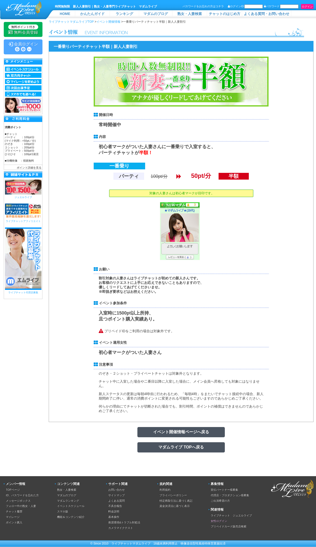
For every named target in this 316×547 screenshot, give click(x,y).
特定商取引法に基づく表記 (175, 500)
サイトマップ (116, 495)
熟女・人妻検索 (189, 14)
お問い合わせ (116, 489)
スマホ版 (62, 511)
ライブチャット (121, 543)
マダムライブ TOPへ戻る (181, 447)
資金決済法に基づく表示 (174, 505)
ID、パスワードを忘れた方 (22, 495)
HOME (65, 14)
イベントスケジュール (70, 505)
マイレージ (12, 516)
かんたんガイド (92, 14)
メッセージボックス (18, 500)
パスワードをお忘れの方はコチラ (203, 6)
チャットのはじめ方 (224, 14)
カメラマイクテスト (120, 527)
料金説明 (113, 511)
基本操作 (113, 516)
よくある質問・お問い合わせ (266, 14)
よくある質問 (116, 500)
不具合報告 (115, 505)
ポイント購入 (14, 522)
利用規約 (164, 489)
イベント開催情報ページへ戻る (181, 432)
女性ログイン (219, 520)
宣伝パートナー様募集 (224, 489)
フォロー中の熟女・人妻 (21, 505)
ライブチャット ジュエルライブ (231, 515)
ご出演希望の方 (220, 500)
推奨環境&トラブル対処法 (124, 522)
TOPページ (12, 489)
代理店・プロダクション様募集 (230, 495)
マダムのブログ (155, 14)
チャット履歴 (14, 511)
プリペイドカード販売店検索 (228, 526)
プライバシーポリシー (173, 495)
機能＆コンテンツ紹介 (70, 516)
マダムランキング (68, 500)
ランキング (124, 14)
